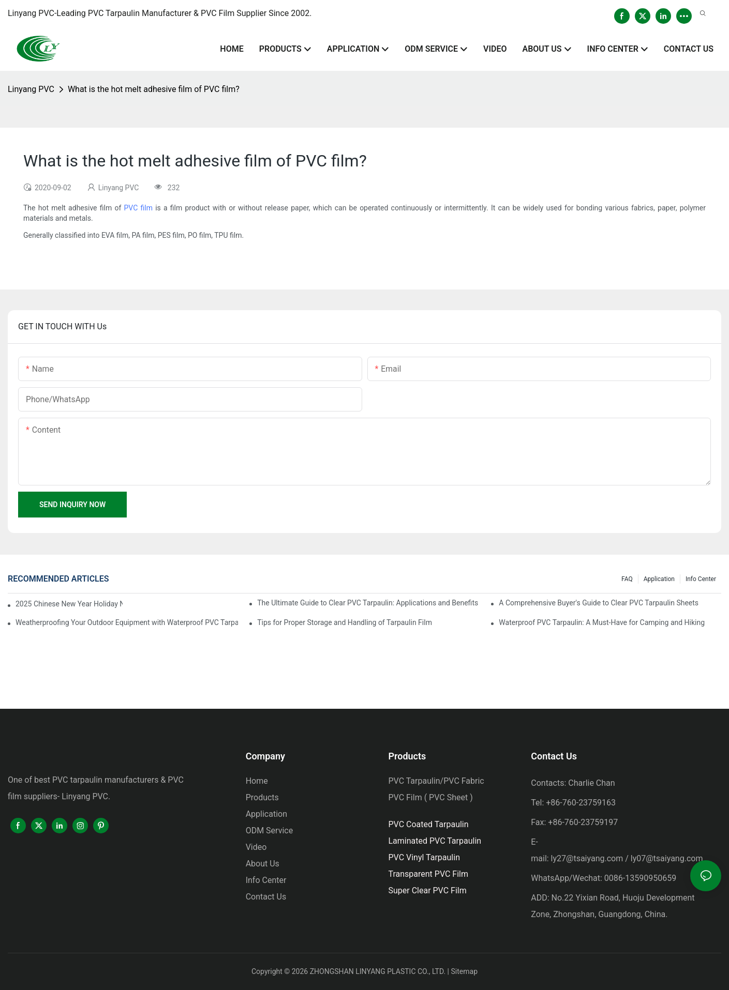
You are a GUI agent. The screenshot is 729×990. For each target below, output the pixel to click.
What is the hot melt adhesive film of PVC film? (154, 89)
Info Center (701, 579)
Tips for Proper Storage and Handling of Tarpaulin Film (344, 622)
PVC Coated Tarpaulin (428, 824)
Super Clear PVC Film (427, 890)
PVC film (138, 208)
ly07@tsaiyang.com (667, 858)
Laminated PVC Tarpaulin (434, 841)
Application (659, 579)
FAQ (627, 579)
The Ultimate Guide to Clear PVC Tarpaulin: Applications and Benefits (367, 603)
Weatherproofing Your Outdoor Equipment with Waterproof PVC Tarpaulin (127, 622)
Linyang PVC (31, 89)
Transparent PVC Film (428, 874)
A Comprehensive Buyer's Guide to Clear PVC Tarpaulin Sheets (598, 603)
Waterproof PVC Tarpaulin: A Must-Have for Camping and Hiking (602, 622)
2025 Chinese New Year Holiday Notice (69, 604)
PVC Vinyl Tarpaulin (424, 857)
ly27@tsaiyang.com (587, 858)
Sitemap (464, 971)
